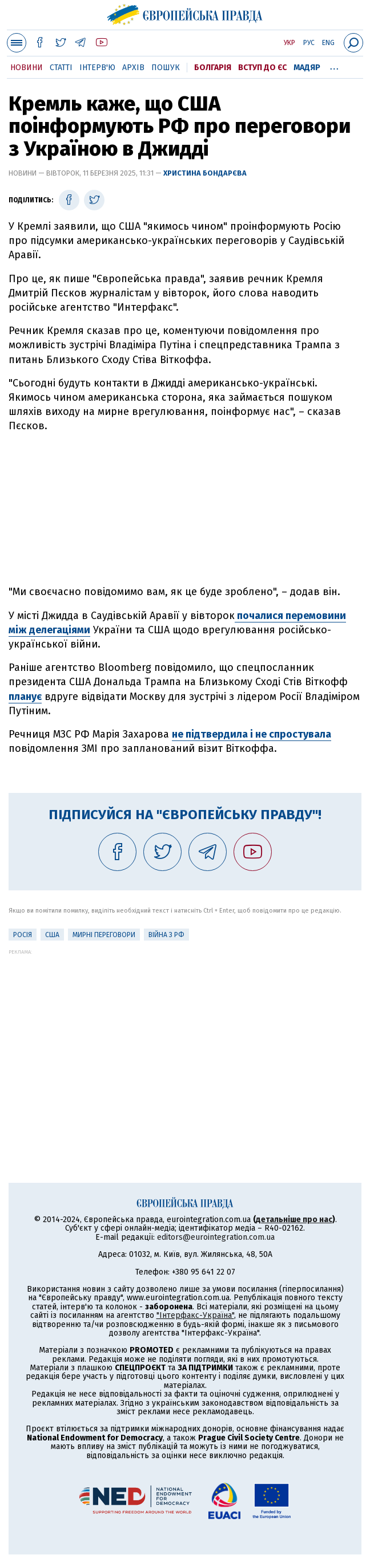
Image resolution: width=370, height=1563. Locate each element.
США (52, 935)
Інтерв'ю (97, 67)
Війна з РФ (166, 935)
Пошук (165, 67)
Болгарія (212, 67)
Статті (61, 67)
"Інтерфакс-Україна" (195, 1315)
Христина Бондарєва (205, 173)
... (334, 65)
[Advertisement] (185, 509)
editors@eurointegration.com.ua (216, 1237)
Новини (26, 67)
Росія (22, 935)
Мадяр (306, 67)
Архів (133, 67)
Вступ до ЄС (262, 67)
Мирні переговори (104, 935)
